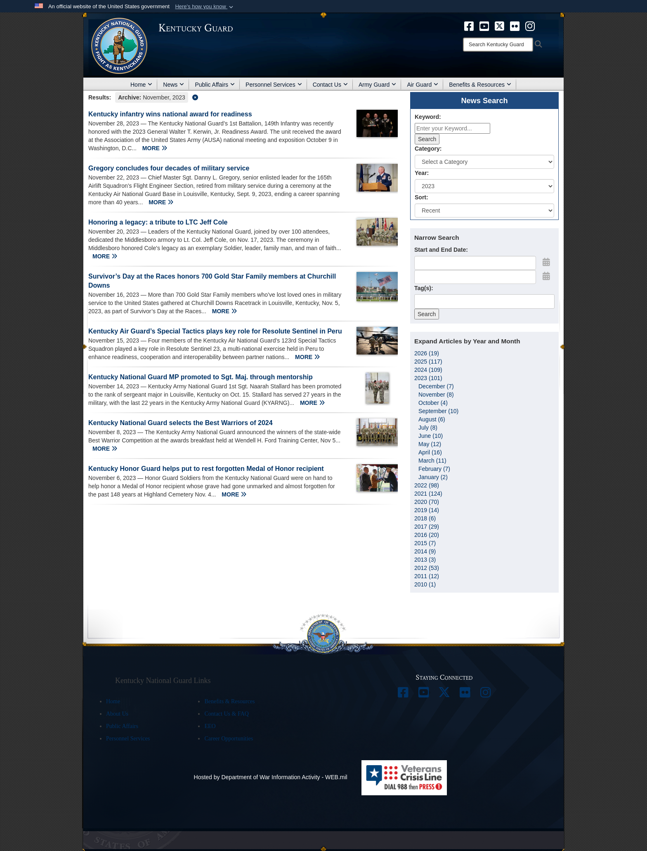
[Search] (498, 45)
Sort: (421, 197)
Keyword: (428, 116)
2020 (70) (426, 502)
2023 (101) (428, 378)
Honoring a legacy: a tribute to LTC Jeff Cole (158, 222)
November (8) (436, 394)
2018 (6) (425, 518)
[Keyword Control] (452, 128)
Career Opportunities (228, 738)
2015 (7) (425, 543)
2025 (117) (428, 361)
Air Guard (422, 84)
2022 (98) (426, 485)
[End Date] (475, 277)
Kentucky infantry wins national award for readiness (170, 114)
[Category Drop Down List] (484, 162)
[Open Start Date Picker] (546, 262)
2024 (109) (428, 369)
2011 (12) (426, 576)
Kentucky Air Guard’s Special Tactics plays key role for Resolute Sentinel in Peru (215, 331)
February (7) (434, 469)
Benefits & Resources (480, 84)
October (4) (433, 402)
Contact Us (330, 84)
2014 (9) (425, 551)
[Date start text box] (475, 263)
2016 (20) (426, 535)
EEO (209, 726)
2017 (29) (426, 526)
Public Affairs (215, 84)
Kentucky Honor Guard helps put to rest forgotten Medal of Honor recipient (206, 468)
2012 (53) (426, 568)
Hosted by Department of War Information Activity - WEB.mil (270, 777)
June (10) (430, 436)
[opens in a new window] (469, 25)
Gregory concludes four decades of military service (168, 168)
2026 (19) (426, 353)
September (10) (438, 411)
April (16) (430, 452)
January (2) (433, 477)
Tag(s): (423, 288)
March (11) (432, 460)
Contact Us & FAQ (226, 714)
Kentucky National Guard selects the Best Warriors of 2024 (180, 422)
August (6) (431, 419)
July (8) (427, 427)
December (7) (436, 386)
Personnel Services (274, 84)
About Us (117, 714)
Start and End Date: (441, 249)
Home (141, 84)
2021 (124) (428, 493)
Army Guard (377, 84)
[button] (205, 6)
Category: (428, 148)
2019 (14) (426, 510)
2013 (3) (425, 559)
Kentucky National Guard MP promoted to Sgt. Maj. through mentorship (200, 377)
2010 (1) (425, 584)
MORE (154, 148)
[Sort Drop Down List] (484, 210)
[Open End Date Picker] (546, 276)
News (173, 84)
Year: (422, 173)
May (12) (429, 444)
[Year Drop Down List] (484, 186)
